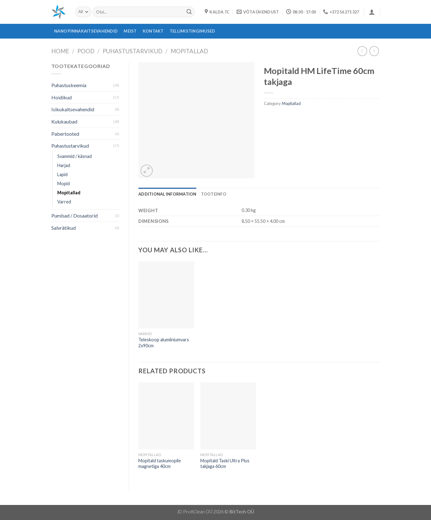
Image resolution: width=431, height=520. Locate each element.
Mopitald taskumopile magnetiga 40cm (159, 463)
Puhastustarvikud (132, 51)
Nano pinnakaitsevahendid (86, 31)
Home (60, 51)
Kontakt (153, 31)
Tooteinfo (213, 194)
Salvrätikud (63, 228)
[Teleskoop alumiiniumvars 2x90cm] (166, 294)
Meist (130, 31)
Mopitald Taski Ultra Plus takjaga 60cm (224, 463)
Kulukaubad (64, 121)
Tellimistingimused (192, 31)
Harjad (63, 165)
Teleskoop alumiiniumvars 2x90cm (163, 342)
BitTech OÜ (241, 511)
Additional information (167, 194)
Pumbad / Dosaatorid (74, 215)
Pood (86, 51)
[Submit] (189, 12)
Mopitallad (189, 51)
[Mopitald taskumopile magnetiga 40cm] (166, 415)
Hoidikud (61, 97)
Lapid (62, 174)
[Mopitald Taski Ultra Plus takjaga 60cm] (228, 415)
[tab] (167, 194)
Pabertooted (65, 134)
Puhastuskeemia (68, 85)
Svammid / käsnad (74, 156)
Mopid (63, 183)
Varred (64, 201)
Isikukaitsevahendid (72, 109)
